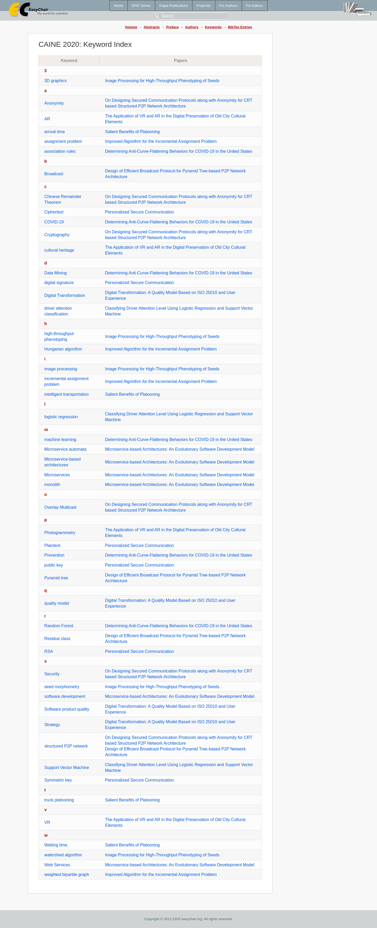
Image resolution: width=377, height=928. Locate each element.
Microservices (57, 475)
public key (53, 565)
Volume (131, 27)
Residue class (57, 638)
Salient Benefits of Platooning (132, 131)
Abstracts (151, 27)
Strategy (52, 724)
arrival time (54, 131)
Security (51, 674)
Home (118, 6)
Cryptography (56, 235)
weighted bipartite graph (66, 874)
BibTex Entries (240, 27)
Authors (191, 27)
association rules (59, 151)
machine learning (60, 439)
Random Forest (58, 626)
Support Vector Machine (66, 767)
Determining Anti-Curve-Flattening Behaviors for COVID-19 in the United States (178, 151)
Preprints (203, 6)
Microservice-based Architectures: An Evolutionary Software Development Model (179, 449)
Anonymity (54, 103)
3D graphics (55, 80)
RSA (48, 651)
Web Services (57, 865)
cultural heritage (59, 250)
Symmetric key (58, 780)
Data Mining (55, 273)
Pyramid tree (56, 578)
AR (47, 119)
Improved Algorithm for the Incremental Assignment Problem (161, 141)
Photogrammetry (59, 532)
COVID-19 (54, 222)
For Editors (254, 6)
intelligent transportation (66, 394)
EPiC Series (141, 6)
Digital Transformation (64, 295)
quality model (56, 603)
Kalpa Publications (173, 6)
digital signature (59, 282)
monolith (52, 484)
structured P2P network (66, 746)
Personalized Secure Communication (139, 212)
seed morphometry (61, 686)
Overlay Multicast (60, 507)
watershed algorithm (63, 855)
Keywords (213, 27)
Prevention (54, 555)
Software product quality (66, 709)
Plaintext (52, 545)
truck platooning (59, 800)
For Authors (228, 6)
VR (47, 822)
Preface (172, 27)
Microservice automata (65, 449)
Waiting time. (56, 845)
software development (64, 696)
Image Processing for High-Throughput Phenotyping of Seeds (162, 80)
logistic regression (61, 417)
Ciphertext (53, 212)
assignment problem (63, 141)
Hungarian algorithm (63, 349)
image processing (60, 369)
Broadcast (53, 174)
